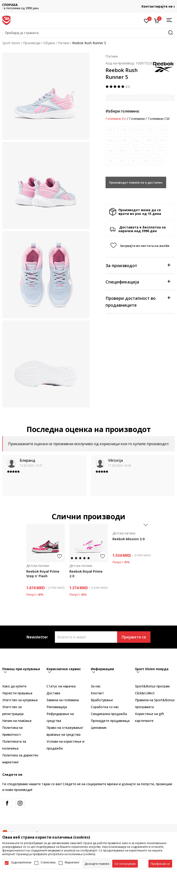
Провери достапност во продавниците (138, 301)
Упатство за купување (20, 700)
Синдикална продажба (109, 714)
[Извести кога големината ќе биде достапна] (112, 130)
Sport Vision (11, 43)
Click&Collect (145, 693)
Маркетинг (72, 862)
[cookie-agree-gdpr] (125, 864)
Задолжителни (21, 862)
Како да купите (14, 686)
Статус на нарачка (61, 686)
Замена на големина (63, 700)
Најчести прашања (17, 693)
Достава (53, 693)
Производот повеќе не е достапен (135, 182)
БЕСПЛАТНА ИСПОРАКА (88, 4)
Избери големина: (123, 111)
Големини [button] (137, 119)
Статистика (48, 862)
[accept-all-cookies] (160, 864)
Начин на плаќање (17, 720)
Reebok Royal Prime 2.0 (86, 573)
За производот (138, 265)
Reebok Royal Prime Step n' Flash (42, 573)
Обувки (49, 43)
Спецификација (138, 281)
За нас (96, 686)
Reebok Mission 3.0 (128, 539)
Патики (63, 43)
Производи (31, 43)
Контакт (97, 693)
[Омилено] (146, 20)
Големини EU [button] (116, 119)
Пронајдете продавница (110, 720)
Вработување (102, 700)
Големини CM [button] (158, 119)
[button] (88, 32)
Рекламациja (57, 707)
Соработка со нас (105, 707)
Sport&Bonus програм (152, 686)
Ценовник (98, 727)
